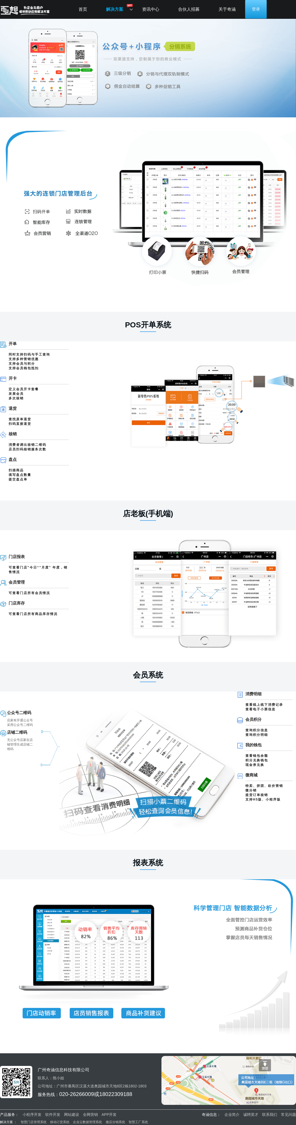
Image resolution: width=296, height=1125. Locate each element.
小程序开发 (32, 1114)
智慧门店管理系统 (34, 1122)
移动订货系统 (59, 1122)
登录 (256, 9)
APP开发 (109, 1114)
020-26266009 (76, 1094)
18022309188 (115, 1094)
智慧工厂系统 (138, 1122)
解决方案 (114, 9)
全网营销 (90, 1114)
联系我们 (269, 1114)
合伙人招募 (189, 9)
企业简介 (231, 1114)
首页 (83, 9)
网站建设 (71, 1114)
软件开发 (52, 1114)
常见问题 (288, 1114)
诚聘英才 (250, 1114)
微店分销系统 (115, 1122)
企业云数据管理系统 (87, 1122)
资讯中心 (150, 9)
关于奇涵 (227, 9)
